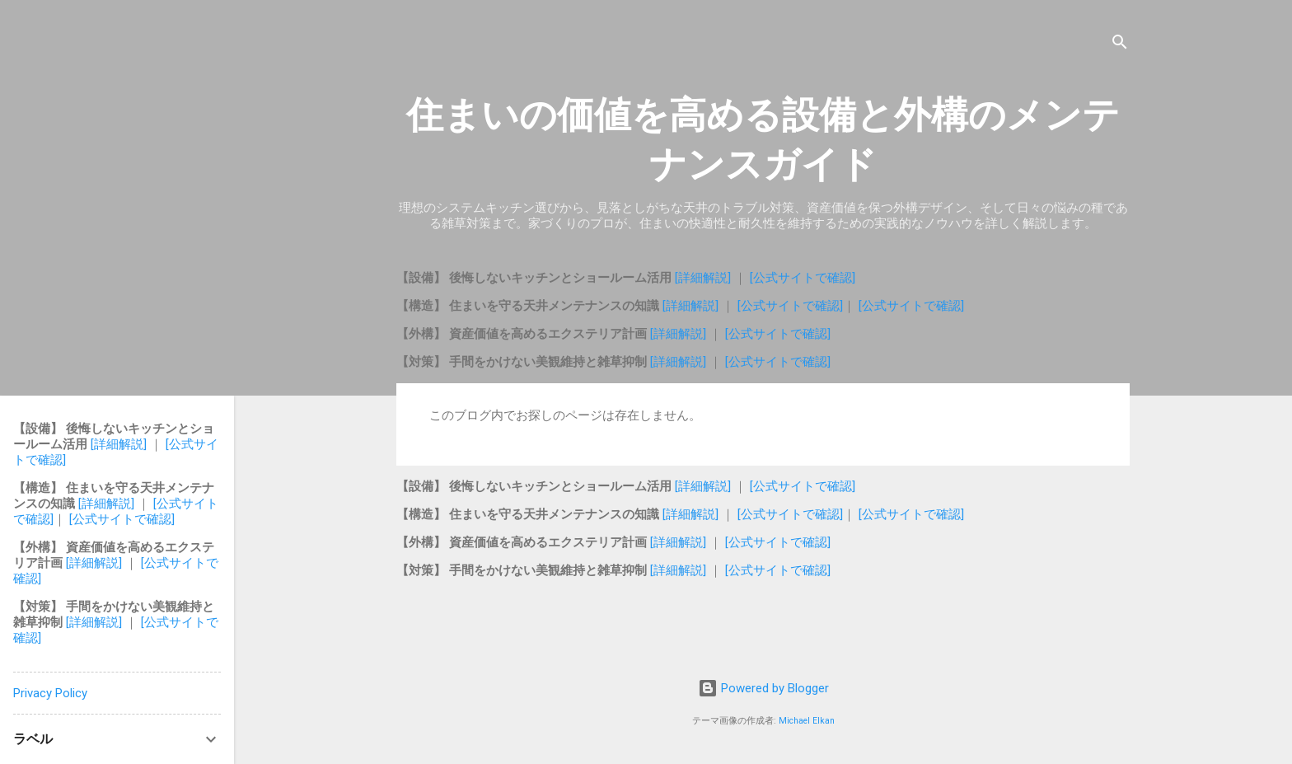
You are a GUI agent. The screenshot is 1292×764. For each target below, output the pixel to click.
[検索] (1120, 45)
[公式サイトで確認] (802, 277)
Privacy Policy (50, 693)
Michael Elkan (807, 720)
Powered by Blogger (763, 688)
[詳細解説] (704, 277)
